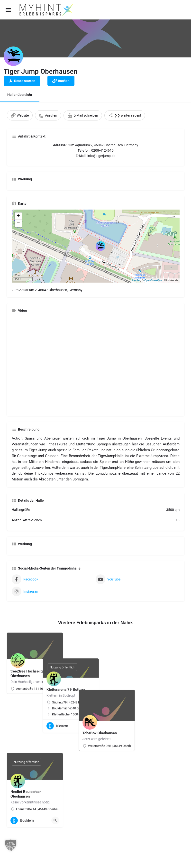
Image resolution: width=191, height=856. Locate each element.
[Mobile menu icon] (8, 10)
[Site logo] (46, 10)
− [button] (18, 223)
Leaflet (136, 280)
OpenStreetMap (153, 280)
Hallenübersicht (19, 95)
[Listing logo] (13, 56)
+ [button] (18, 216)
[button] (10, 845)
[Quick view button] (116, 700)
